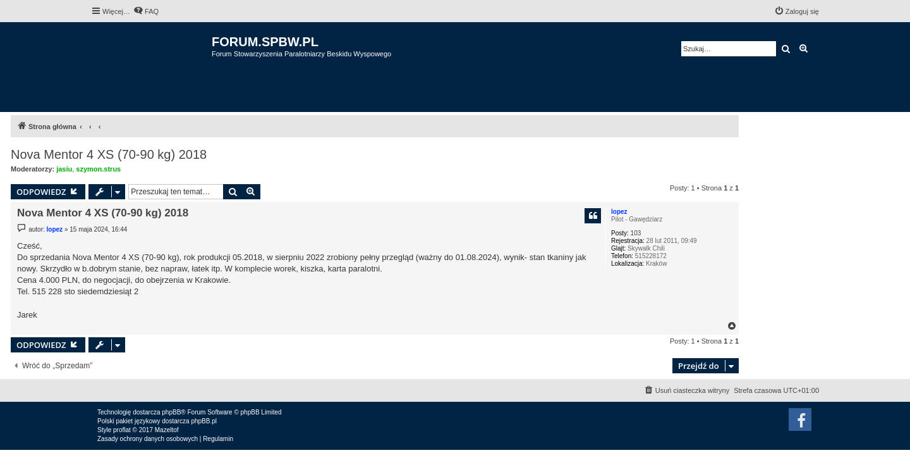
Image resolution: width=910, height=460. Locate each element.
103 (636, 233)
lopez (619, 211)
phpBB (171, 412)
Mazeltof (167, 429)
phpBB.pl (204, 421)
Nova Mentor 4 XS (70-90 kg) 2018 (109, 154)
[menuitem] (146, 11)
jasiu (64, 169)
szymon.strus (98, 169)
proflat (122, 429)
